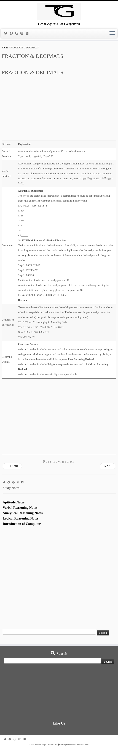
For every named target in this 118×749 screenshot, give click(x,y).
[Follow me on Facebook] (12, 33)
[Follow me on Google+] (17, 33)
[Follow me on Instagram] (23, 33)
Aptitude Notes (14, 505)
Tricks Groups (40, 745)
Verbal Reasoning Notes (20, 511)
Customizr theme (82, 745)
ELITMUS (12, 466)
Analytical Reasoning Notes (23, 516)
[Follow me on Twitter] (7, 33)
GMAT (108, 466)
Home (5, 47)
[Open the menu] (112, 33)
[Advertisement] (59, 110)
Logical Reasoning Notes (20, 521)
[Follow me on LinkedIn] (28, 33)
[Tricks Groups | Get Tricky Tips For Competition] (59, 11)
